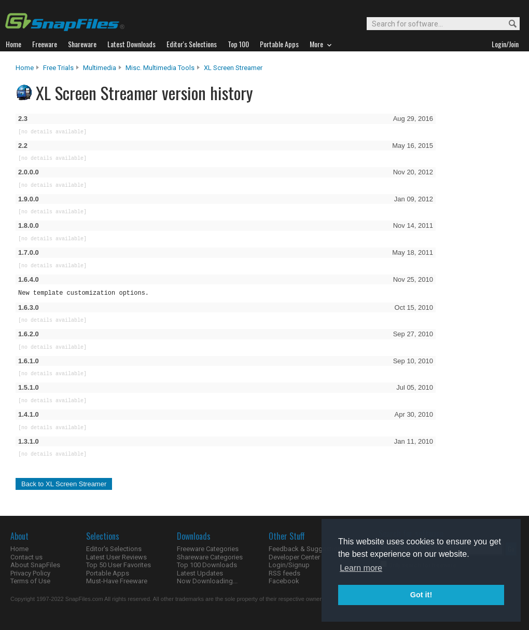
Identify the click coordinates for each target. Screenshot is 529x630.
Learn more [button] (361, 568)
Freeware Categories (208, 549)
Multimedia (99, 68)
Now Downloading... (207, 581)
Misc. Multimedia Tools (160, 68)
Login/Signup (289, 565)
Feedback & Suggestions (307, 549)
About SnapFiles (35, 565)
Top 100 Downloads (207, 565)
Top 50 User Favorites (118, 565)
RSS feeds (284, 573)
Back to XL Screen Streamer (63, 484)
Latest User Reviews (116, 557)
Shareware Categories (210, 557)
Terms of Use (30, 581)
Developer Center (294, 557)
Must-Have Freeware (116, 581)
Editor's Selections (114, 549)
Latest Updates (200, 573)
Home (25, 68)
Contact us (26, 557)
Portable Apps (107, 573)
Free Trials (58, 68)
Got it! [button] (421, 595)
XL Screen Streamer (233, 68)
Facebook (284, 581)
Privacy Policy (30, 573)
